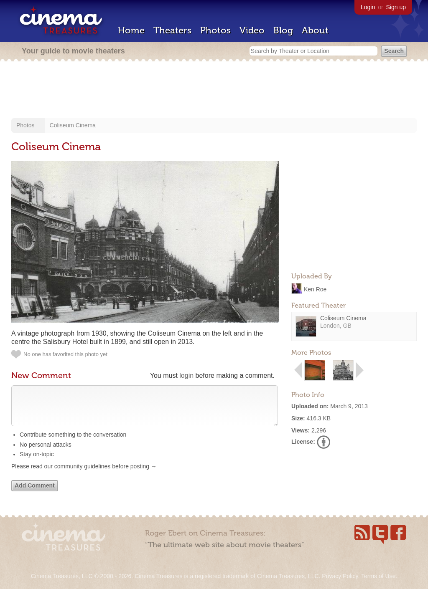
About (315, 30)
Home (131, 30)
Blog (283, 30)
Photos (215, 30)
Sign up (396, 7)
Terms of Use (378, 576)
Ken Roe (315, 289)
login (186, 375)
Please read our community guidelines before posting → (84, 474)
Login (368, 7)
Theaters (172, 30)
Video (252, 30)
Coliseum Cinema (73, 125)
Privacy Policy (340, 576)
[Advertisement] (214, 90)
